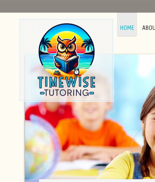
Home (127, 27)
